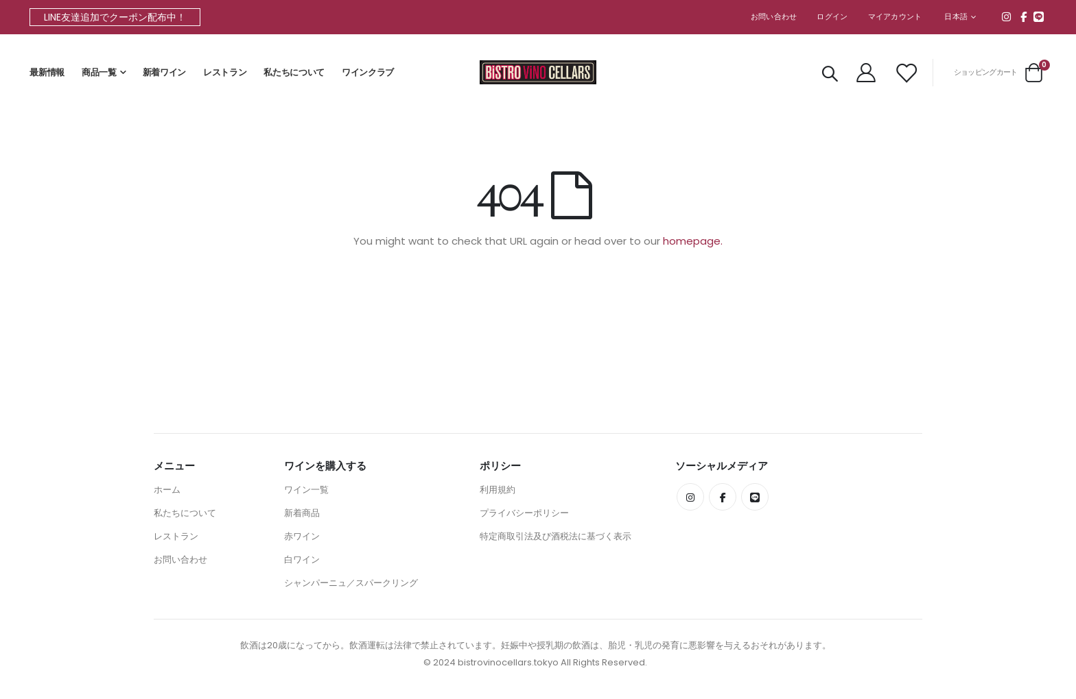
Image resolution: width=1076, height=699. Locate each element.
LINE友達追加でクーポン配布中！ (115, 17)
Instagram (1007, 16)
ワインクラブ (368, 72)
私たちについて (294, 72)
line (1039, 16)
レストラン (224, 72)
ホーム (167, 489)
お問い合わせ (774, 17)
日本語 (956, 17)
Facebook (1024, 16)
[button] (960, 17)
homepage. (693, 241)
